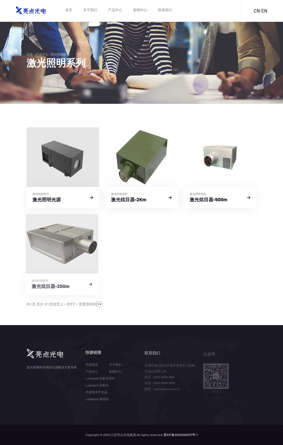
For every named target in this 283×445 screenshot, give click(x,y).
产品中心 (115, 10)
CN (257, 11)
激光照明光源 (46, 199)
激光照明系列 (60, 54)
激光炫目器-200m (48, 286)
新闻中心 (140, 10)
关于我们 (90, 10)
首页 (68, 10)
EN (264, 11)
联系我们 (165, 10)
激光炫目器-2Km (128, 199)
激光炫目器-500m (208, 199)
